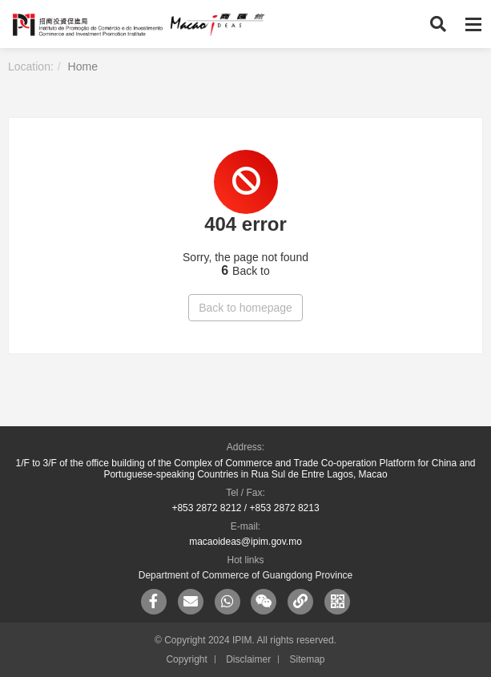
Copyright (186, 659)
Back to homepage (245, 307)
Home (83, 66)
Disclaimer (248, 659)
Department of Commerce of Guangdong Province (245, 575)
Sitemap (307, 659)
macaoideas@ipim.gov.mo (245, 541)
